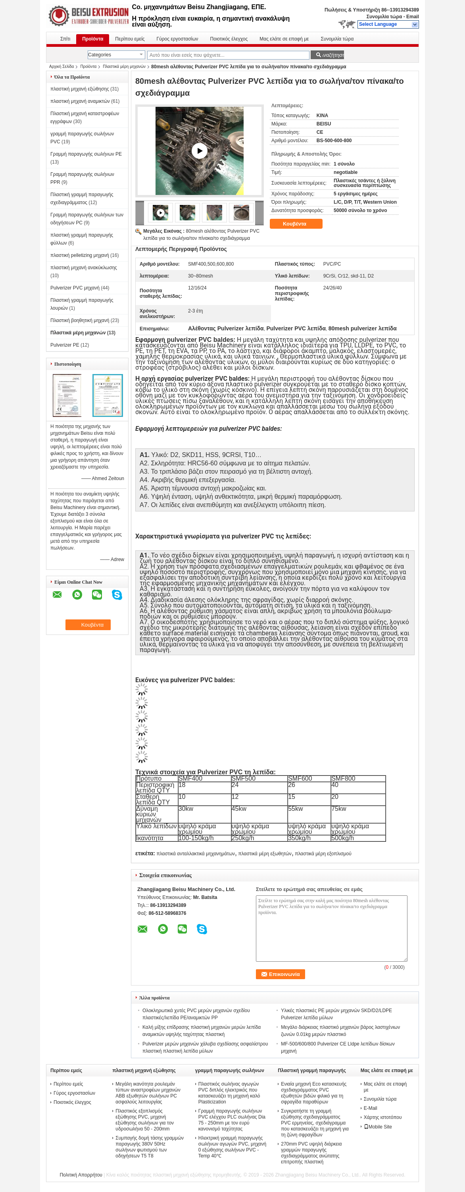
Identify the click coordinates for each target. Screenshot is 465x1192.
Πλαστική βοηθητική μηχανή (79, 320)
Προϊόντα (92, 39)
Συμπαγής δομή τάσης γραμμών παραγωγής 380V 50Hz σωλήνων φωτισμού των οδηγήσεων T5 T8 (149, 1147)
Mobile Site (378, 1127)
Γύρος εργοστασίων (177, 39)
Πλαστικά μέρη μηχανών (124, 66)
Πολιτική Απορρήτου (81, 1175)
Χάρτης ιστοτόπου (383, 1117)
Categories (99, 55)
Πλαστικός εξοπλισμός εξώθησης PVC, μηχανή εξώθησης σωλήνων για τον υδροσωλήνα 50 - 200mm (144, 1120)
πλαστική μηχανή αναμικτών (80, 101)
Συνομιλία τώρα (384, 16)
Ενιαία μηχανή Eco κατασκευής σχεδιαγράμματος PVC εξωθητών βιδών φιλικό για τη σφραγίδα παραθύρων (313, 1093)
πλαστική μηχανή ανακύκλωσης (83, 267)
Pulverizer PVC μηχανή (75, 288)
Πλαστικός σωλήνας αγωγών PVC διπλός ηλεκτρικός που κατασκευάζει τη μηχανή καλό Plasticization (229, 1093)
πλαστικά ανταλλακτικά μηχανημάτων (195, 853)
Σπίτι (65, 39)
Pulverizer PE (64, 345)
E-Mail (370, 1108)
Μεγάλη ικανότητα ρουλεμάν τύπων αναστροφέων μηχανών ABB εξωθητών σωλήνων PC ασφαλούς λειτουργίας (147, 1093)
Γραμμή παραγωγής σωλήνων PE (86, 154)
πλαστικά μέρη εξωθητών (264, 853)
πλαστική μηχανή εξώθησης (79, 89)
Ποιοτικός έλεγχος (229, 39)
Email (412, 16)
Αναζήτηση (332, 55)
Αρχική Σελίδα (61, 66)
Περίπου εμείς (129, 39)
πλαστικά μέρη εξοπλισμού (323, 853)
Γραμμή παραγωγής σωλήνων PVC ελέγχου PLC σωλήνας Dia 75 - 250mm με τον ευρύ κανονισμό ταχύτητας (231, 1120)
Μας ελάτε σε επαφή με (284, 39)
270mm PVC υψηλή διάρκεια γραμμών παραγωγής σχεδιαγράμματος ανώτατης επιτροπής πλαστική (311, 1153)
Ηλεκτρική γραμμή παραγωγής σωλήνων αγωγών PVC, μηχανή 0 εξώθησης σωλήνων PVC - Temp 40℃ (232, 1147)
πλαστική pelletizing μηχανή (79, 255)
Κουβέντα (300, 224)
